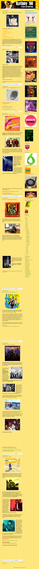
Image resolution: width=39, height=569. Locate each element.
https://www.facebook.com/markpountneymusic (10, 543)
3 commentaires (11, 453)
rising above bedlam (27, 269)
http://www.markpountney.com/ (12, 540)
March (26, 251)
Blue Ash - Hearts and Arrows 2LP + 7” (9, 292)
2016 (26, 227)
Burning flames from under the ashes (29, 259)
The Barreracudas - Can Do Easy (8, 344)
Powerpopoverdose (27, 268)
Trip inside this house (27, 275)
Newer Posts (4, 562)
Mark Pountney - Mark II (6, 456)
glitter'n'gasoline (27, 260)
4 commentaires (11, 47)
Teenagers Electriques (27, 272)
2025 (26, 219)
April (26, 250)
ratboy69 (5, 47)
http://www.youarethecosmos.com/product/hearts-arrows (10, 326)
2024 (26, 220)
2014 (26, 254)
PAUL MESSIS (26, 266)
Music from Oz (26, 262)
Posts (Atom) (6, 563)
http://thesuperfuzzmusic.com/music (13, 191)
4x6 (20, 567)
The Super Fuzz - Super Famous (8, 114)
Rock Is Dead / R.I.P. (27, 270)
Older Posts (21, 562)
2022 (26, 222)
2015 (26, 228)
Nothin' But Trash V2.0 (27, 265)
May (26, 249)
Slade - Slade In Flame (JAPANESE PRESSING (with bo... (28, 233)
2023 (26, 221)
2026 (26, 218)
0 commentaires (11, 84)
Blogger (24, 567)
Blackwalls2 (26, 258)
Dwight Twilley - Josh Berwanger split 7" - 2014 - (11, 87)
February (27, 252)
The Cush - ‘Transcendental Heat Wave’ (9, 199)
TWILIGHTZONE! (27, 276)
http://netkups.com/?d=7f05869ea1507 (6, 45)
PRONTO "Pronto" (5, 49)
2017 (26, 226)
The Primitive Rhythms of (28, 273)
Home (12, 562)
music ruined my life (27, 263)
